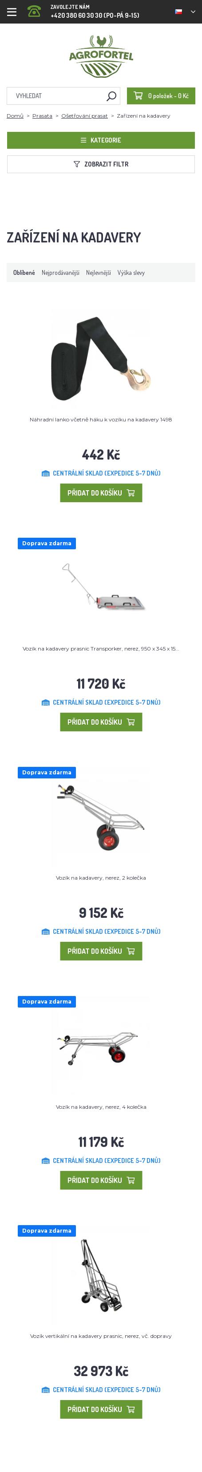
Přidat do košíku (101, 492)
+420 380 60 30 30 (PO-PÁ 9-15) (83, 9)
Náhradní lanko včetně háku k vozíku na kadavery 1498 (101, 419)
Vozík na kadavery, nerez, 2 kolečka (101, 877)
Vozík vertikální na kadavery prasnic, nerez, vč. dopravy (101, 1336)
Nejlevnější (98, 272)
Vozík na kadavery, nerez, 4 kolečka (101, 1106)
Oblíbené (24, 272)
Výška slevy (131, 272)
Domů (15, 115)
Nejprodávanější (60, 272)
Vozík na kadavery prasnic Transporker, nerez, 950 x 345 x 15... (101, 648)
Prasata (42, 115)
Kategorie (101, 140)
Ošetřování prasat (84, 115)
